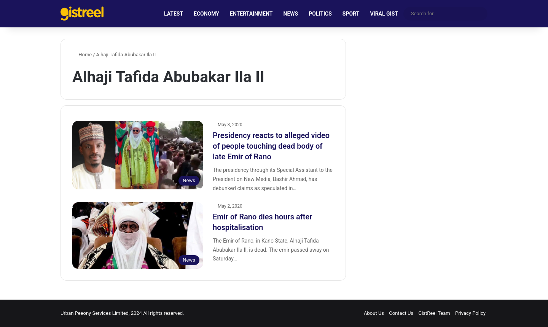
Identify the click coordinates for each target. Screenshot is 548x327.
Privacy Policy (470, 313)
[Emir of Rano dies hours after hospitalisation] (137, 235)
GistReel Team (434, 313)
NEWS (291, 14)
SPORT (351, 14)
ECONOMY (206, 14)
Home (82, 54)
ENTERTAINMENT (251, 14)
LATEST (173, 14)
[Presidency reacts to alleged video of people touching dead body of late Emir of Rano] (137, 155)
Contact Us (401, 313)
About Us (374, 313)
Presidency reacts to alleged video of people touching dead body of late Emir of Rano (271, 146)
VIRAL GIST (384, 14)
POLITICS (320, 14)
